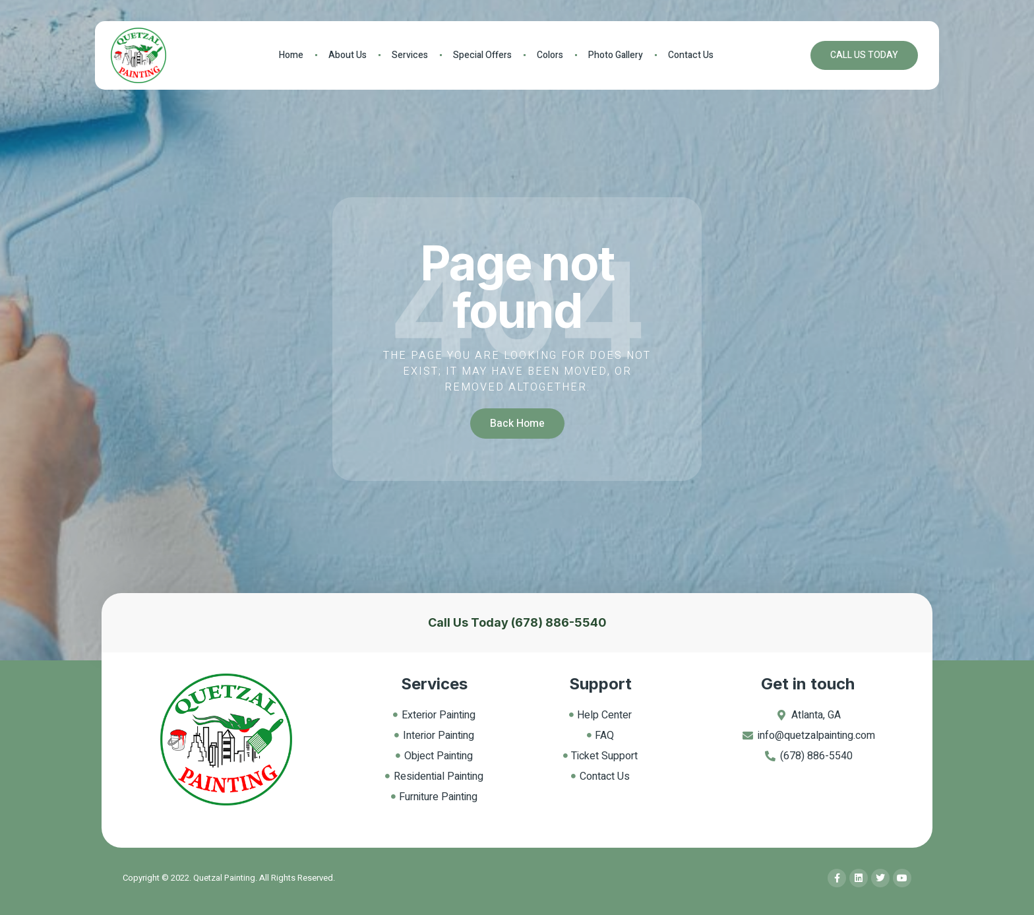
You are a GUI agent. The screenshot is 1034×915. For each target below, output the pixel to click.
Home (291, 55)
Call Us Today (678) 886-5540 (517, 622)
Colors (550, 55)
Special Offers (482, 55)
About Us (347, 55)
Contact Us (691, 55)
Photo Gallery (615, 55)
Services (410, 55)
